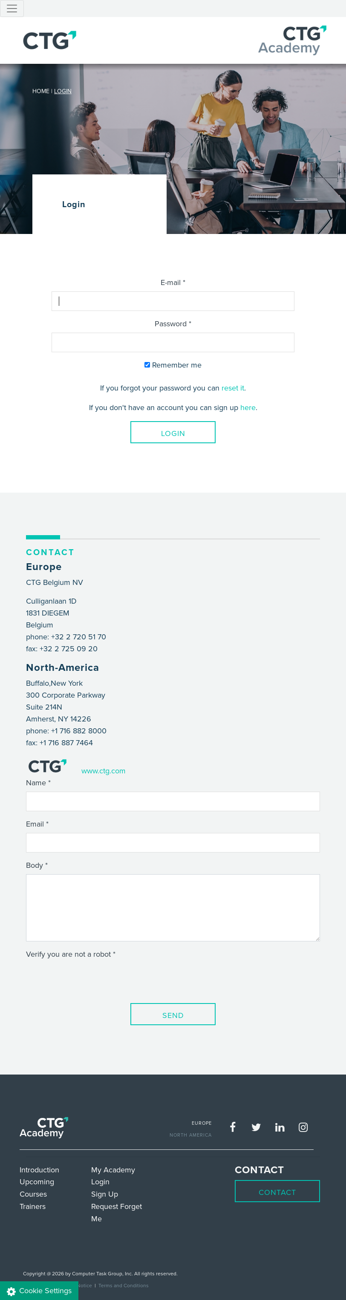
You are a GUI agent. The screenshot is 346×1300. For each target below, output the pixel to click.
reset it (233, 387)
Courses (33, 1194)
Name (36, 782)
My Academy (113, 1169)
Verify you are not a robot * (70, 954)
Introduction (39, 1169)
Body (34, 865)
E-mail (171, 282)
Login (173, 433)
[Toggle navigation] (12, 8)
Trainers (33, 1206)
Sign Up (104, 1194)
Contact (277, 1192)
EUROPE (202, 1123)
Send (173, 1015)
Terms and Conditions (123, 1285)
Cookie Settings (39, 1291)
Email (35, 823)
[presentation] (91, 979)
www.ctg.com (103, 770)
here (248, 407)
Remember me (173, 364)
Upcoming (37, 1181)
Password (171, 323)
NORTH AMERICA (191, 1135)
